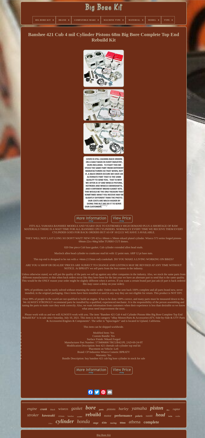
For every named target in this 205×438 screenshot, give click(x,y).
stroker (33, 415)
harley (123, 409)
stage (95, 422)
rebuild (93, 414)
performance (123, 415)
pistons (111, 409)
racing (113, 423)
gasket (76, 408)
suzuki (149, 415)
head (160, 414)
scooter (79, 416)
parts (101, 409)
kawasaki (48, 415)
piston (156, 408)
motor (107, 415)
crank (43, 409)
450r (104, 422)
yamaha (139, 408)
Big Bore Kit (104, 435)
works (177, 416)
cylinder (65, 421)
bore (91, 408)
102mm (61, 416)
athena (134, 421)
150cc (50, 423)
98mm (123, 423)
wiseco (63, 409)
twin (170, 416)
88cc (168, 410)
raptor (176, 409)
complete (151, 422)
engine (32, 409)
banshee (71, 416)
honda (83, 421)
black (52, 409)
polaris (139, 416)
